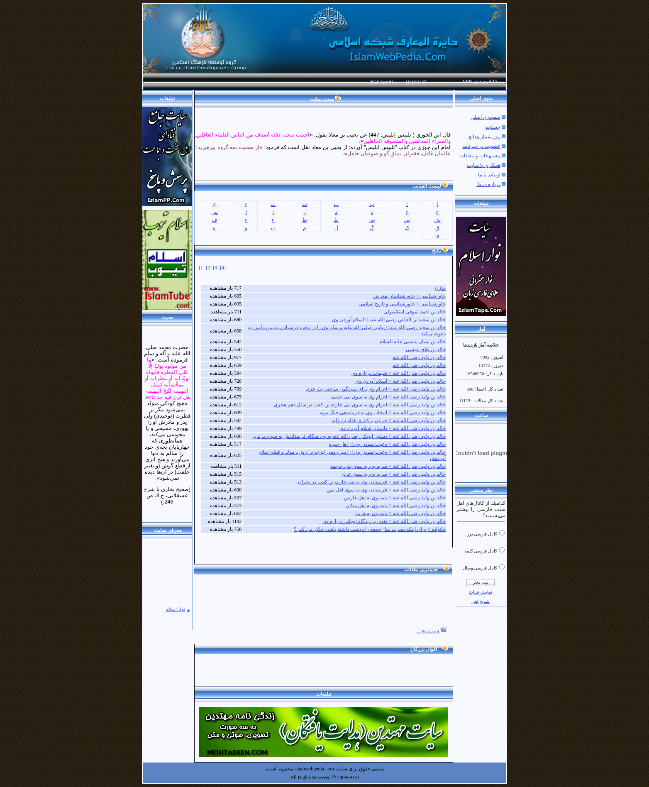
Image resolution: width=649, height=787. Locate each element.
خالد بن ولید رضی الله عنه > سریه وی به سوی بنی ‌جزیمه (388, 466)
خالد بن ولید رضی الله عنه (419, 357)
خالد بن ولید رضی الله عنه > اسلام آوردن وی (400, 381)
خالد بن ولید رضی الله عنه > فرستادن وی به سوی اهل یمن (386, 490)
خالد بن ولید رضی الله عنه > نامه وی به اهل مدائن (396, 505)
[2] (209, 268)
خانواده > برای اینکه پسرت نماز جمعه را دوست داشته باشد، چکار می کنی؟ (370, 529)
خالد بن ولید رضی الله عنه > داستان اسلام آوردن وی (392, 428)
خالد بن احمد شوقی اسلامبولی (414, 312)
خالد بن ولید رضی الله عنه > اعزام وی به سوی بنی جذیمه (388, 397)
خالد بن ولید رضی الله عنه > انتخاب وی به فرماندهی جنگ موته (383, 412)
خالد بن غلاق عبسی (426, 349)
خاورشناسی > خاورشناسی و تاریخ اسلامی (402, 304)
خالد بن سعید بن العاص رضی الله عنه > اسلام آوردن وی (389, 320)
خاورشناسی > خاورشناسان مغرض (409, 296)
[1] (202, 268)
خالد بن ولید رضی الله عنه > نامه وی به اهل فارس (395, 498)
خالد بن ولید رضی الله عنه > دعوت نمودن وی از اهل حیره (387, 444)
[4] (223, 268)
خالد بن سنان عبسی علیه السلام (412, 342)
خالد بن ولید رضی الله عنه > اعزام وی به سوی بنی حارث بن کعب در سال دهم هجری (360, 405)
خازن (440, 288)
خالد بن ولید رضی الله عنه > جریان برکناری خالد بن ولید (389, 420)
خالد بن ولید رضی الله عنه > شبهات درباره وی (398, 373)
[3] (216, 268)
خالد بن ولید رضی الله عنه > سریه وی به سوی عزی (394, 474)
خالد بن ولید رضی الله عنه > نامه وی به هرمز (400, 513)
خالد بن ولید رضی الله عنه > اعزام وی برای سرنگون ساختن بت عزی (376, 389)
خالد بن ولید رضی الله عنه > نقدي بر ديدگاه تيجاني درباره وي (384, 521)
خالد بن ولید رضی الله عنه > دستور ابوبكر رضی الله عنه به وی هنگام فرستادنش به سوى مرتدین (348, 436)
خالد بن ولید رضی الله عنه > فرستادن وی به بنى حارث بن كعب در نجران (372, 482)
